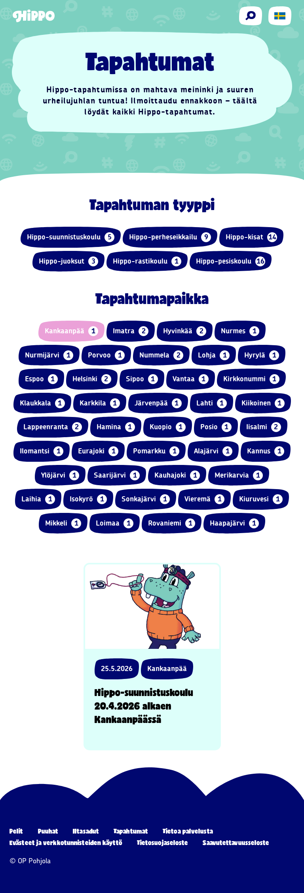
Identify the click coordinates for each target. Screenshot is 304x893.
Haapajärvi (234, 523)
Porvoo (106, 355)
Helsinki (91, 379)
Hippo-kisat (251, 237)
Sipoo (142, 379)
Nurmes (240, 331)
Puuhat (48, 831)
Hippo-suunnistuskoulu (70, 237)
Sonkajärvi (146, 499)
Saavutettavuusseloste (236, 842)
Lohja (214, 355)
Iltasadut (86, 831)
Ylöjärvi (60, 475)
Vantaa (191, 379)
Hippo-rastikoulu (147, 261)
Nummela (161, 355)
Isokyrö (88, 499)
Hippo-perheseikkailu (170, 237)
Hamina (116, 427)
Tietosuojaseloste (162, 842)
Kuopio (168, 427)
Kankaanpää (71, 331)
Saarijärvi (117, 475)
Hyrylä (261, 355)
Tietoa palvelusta (188, 831)
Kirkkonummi (251, 379)
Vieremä (204, 499)
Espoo (41, 379)
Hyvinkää (184, 331)
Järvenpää (158, 403)
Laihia (38, 499)
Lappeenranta (52, 427)
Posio (216, 427)
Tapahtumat (131, 831)
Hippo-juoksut (68, 261)
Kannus (265, 451)
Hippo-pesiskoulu (230, 261)
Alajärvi (213, 451)
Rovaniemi (171, 523)
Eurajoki (98, 451)
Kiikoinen (263, 403)
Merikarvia (239, 475)
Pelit (16, 831)
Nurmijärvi (49, 355)
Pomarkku (156, 451)
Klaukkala (42, 403)
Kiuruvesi (261, 499)
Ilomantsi (41, 451)
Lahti (211, 403)
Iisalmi (263, 427)
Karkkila (100, 403)
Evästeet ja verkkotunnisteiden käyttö (66, 842)
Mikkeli (63, 523)
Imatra (130, 331)
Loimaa (114, 523)
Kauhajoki (177, 475)
